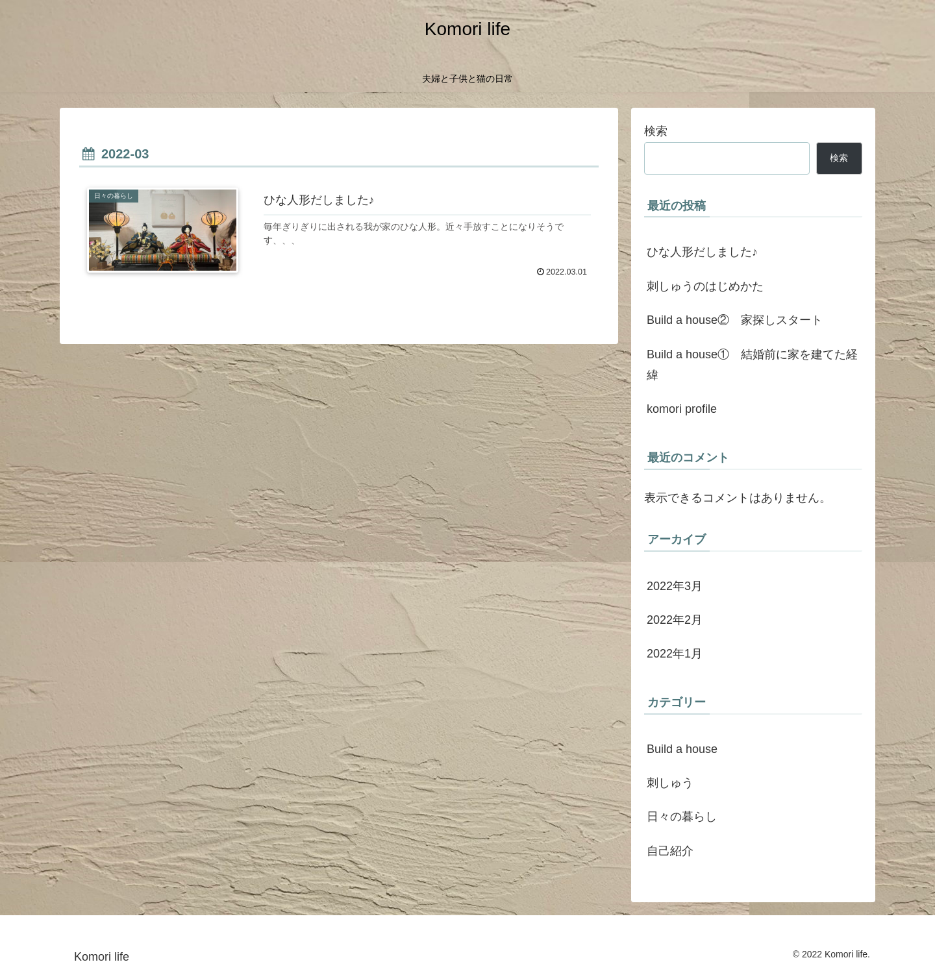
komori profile (682, 408)
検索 (655, 131)
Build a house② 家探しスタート (735, 320)
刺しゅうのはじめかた (705, 286)
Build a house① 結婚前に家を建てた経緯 (752, 365)
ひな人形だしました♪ (702, 251)
